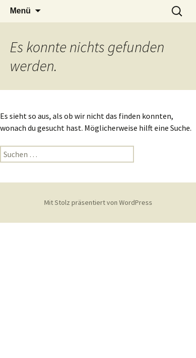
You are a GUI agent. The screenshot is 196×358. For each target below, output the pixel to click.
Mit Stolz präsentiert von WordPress (98, 202)
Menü (20, 10)
